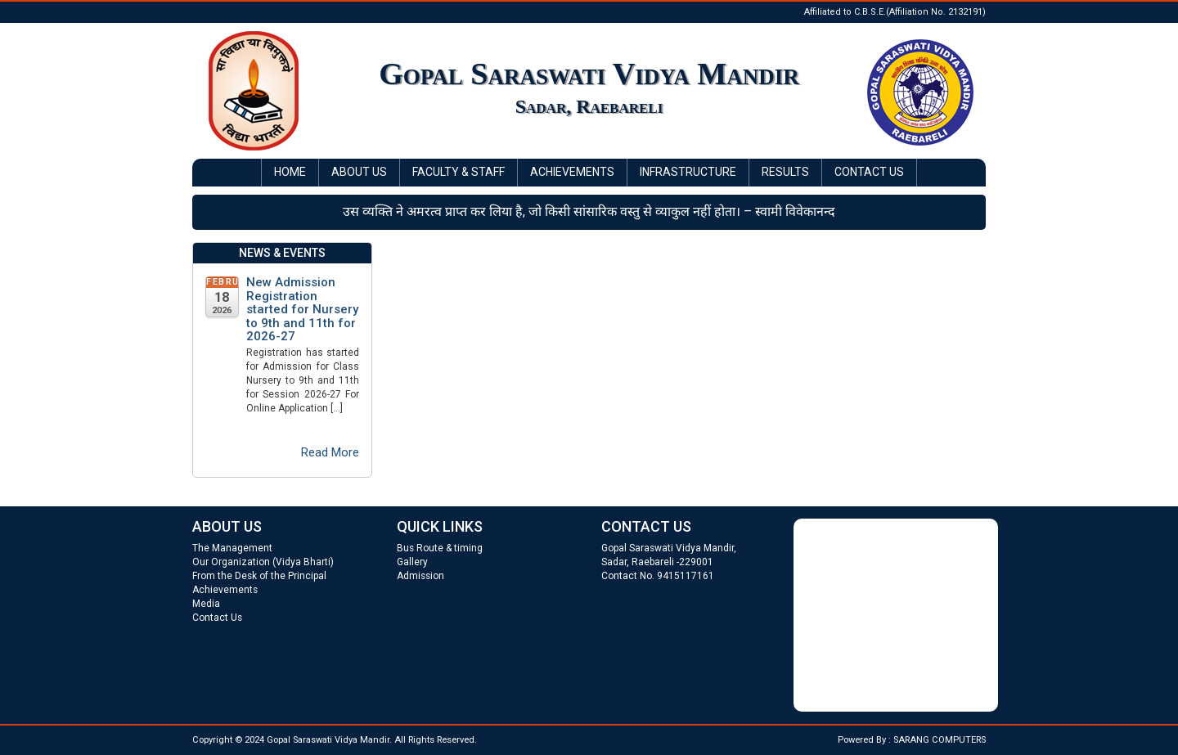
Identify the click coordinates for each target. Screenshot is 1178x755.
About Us (359, 171)
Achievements (572, 171)
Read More (330, 452)
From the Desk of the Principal (259, 576)
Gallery (412, 562)
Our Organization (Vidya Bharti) (263, 562)
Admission (420, 576)
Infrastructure (688, 171)
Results (785, 171)
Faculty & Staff (458, 171)
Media (206, 603)
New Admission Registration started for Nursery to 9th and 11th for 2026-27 (302, 310)
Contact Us (869, 171)
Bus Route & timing (440, 548)
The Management (232, 548)
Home (290, 171)
